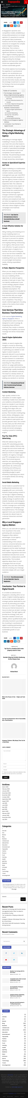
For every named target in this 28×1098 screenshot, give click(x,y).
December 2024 (6, 817)
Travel (3, 873)
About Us (17, 1096)
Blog (3, 837)
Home (4, 1096)
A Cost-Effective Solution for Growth (15, 101)
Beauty (4, 835)
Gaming (4, 857)
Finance (4, 853)
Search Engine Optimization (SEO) (14, 110)
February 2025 (6, 813)
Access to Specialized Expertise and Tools (15, 97)
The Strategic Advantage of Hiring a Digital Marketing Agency (14, 94)
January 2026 (5, 791)
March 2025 (5, 811)
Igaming (4, 861)
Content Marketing (12, 113)
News (3, 865)
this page (14, 889)
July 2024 (4, 819)
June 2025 (5, 805)
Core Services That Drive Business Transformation (11, 107)
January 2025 (5, 815)
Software (4, 867)
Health (4, 859)
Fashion (4, 851)
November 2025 (6, 795)
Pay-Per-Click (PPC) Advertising (12, 115)
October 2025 (5, 797)
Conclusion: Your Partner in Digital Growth (12, 125)
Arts (3, 833)
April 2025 (4, 809)
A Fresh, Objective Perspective (15, 104)
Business (3, 9)
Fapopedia (14, 2)
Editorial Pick (5, 843)
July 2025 (4, 803)
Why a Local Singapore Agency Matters (13, 121)
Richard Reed (6, 15)
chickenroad (5, 841)
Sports (4, 869)
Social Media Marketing (13, 118)
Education (4, 845)
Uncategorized (6, 875)
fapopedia (10, 1075)
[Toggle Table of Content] (22, 91)
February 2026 (6, 789)
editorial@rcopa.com (17, 1087)
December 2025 (6, 793)
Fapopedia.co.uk (12, 1093)
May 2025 (4, 807)
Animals (4, 830)
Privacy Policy (10, 1096)
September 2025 (6, 799)
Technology (5, 871)
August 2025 (5, 801)
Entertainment (6, 847)
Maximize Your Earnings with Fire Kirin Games (13, 909)
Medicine (4, 863)
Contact (22, 1096)
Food (3, 855)
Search (4, 896)
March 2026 (5, 787)
